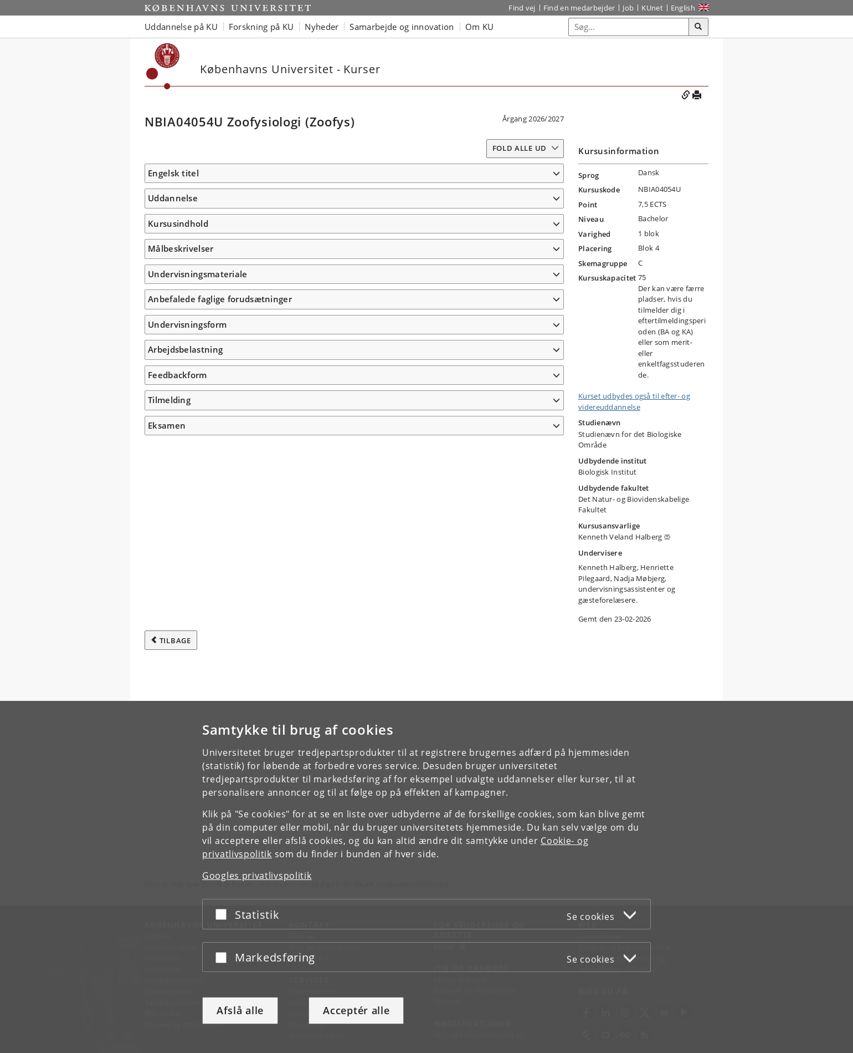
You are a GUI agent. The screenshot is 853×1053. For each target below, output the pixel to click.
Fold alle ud (519, 148)
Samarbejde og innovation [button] (402, 26)
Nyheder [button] (321, 26)
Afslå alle (240, 1010)
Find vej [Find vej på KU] (521, 8)
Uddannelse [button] (173, 214)
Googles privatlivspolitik (257, 875)
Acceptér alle (356, 1010)
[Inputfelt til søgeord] (629, 27)
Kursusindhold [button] (178, 256)
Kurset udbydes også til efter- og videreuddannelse (634, 401)
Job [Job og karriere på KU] (628, 8)
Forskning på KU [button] (261, 26)
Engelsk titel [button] (173, 173)
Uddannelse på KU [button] (181, 26)
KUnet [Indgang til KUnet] (652, 8)
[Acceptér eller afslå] (223, 914)
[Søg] (698, 27)
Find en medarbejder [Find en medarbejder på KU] (579, 8)
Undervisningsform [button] (187, 698)
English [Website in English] (683, 8)
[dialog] (426, 877)
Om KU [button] (479, 26)
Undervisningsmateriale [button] (198, 631)
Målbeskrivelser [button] (181, 405)
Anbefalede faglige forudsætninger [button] (220, 672)
